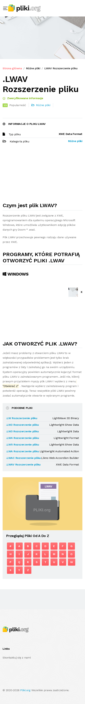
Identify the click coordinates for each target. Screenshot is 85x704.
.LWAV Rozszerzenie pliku (23, 464)
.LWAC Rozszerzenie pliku (23, 458)
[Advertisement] (42, 174)
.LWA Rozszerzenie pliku (22, 451)
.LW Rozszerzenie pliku (21, 418)
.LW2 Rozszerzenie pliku (22, 424)
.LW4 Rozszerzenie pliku (22, 438)
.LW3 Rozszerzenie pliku (22, 431)
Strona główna (12, 68)
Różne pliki (33, 68)
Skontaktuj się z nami (17, 657)
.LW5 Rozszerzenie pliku (22, 444)
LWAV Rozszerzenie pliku (60, 68)
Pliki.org (25, 690)
